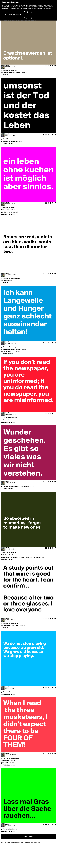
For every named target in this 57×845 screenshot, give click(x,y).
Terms (39, 842)
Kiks (13, 207)
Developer (17, 842)
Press (22, 842)
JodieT (14, 552)
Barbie (14, 829)
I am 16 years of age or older (13, 14)
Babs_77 (15, 623)
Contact (26, 842)
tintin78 (14, 70)
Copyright (30, 842)
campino (15, 347)
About (2, 842)
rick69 (14, 418)
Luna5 (7, 65)
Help (5, 842)
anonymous (16, 278)
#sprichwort (7, 139)
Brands (8, 842)
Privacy (35, 842)
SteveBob (15, 758)
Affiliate (13, 842)
